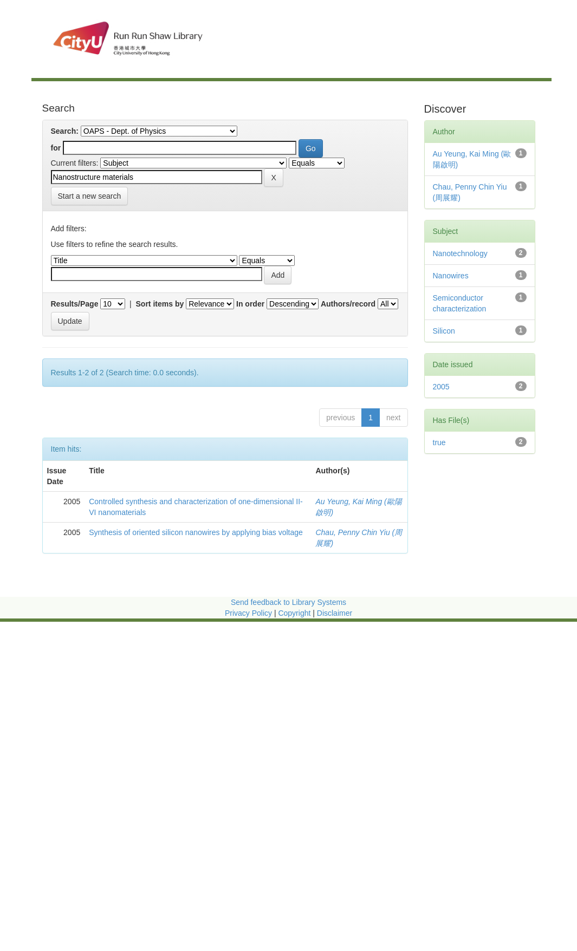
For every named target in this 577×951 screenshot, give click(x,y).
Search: (65, 131)
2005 (441, 386)
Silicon (444, 331)
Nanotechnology (460, 253)
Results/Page (75, 303)
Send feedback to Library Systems (288, 602)
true (439, 442)
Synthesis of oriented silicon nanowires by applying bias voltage (196, 532)
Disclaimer (334, 613)
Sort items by (160, 303)
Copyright (295, 613)
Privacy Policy (248, 613)
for (56, 148)
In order (250, 303)
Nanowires (451, 275)
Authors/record (348, 303)
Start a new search (89, 196)
